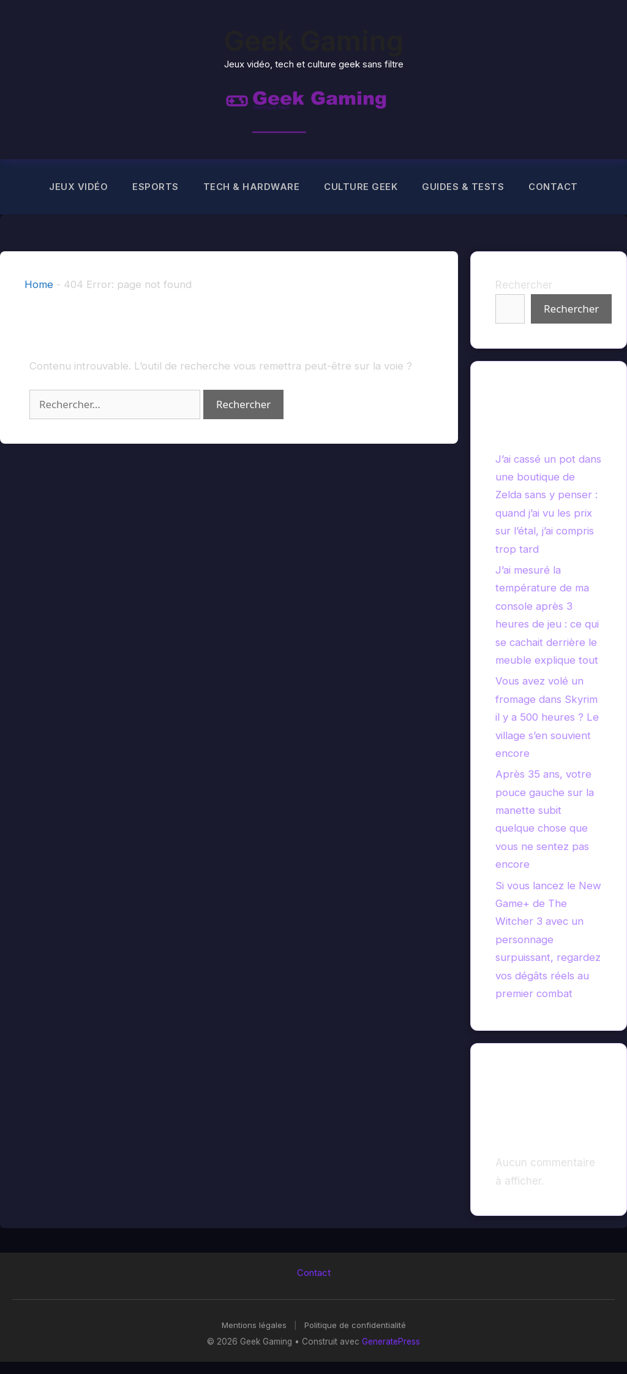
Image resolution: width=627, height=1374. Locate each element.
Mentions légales (254, 1325)
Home (38, 284)
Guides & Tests (463, 186)
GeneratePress (391, 1341)
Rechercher (523, 285)
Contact (553, 186)
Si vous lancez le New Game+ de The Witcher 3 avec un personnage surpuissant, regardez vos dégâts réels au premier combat (548, 939)
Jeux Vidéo (78, 186)
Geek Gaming (314, 41)
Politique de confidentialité (355, 1325)
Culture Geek (360, 186)
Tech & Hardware (251, 186)
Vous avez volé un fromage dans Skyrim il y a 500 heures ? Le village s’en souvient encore (547, 717)
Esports (155, 186)
